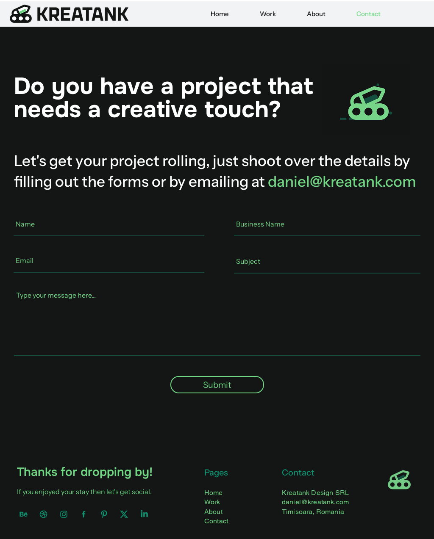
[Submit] (217, 384)
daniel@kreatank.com (342, 181)
